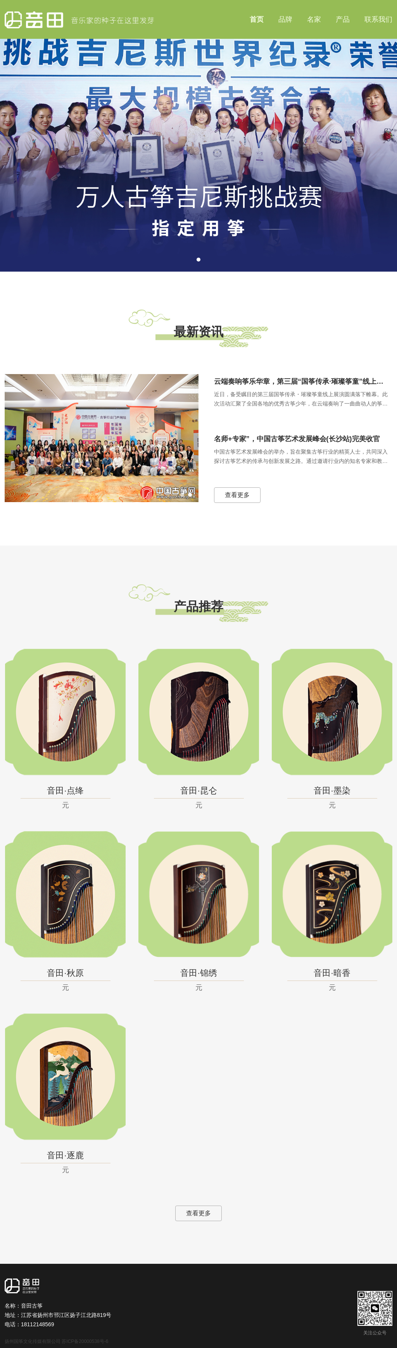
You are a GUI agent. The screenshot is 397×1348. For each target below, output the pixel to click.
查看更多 (237, 495)
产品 (343, 19)
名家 (314, 19)
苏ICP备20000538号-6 (85, 1341)
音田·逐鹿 (65, 1155)
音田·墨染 (332, 790)
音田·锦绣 (198, 973)
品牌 (285, 19)
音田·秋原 (65, 973)
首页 (257, 19)
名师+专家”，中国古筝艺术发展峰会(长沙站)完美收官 (297, 439)
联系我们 (378, 19)
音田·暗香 (332, 973)
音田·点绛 (65, 790)
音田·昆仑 (198, 790)
